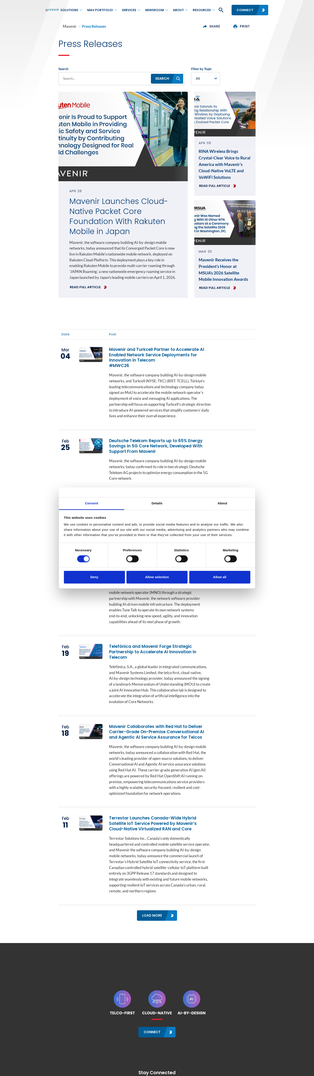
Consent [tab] (91, 503)
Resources (202, 10)
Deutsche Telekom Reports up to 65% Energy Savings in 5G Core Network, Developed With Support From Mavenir (153, 434)
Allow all (219, 577)
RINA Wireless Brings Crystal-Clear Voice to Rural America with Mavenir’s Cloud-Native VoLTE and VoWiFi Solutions (230, 162)
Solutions (69, 10)
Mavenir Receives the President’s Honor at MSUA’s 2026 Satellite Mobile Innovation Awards (233, 263)
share (224, 26)
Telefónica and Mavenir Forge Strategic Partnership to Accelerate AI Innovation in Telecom (160, 629)
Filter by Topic (207, 70)
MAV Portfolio (100, 10)
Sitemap (104, 1072)
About (178, 10)
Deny (94, 577)
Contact (50, 1072)
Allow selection (157, 577)
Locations (69, 1072)
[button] (221, 10)
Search (50, 70)
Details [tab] (157, 503)
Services (129, 10)
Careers (87, 1072)
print (254, 26)
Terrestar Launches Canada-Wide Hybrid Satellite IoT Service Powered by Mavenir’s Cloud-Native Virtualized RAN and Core (158, 789)
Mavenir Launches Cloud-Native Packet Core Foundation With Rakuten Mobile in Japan (117, 213)
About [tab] (222, 503)
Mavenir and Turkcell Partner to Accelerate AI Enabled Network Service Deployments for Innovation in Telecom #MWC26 (153, 350)
